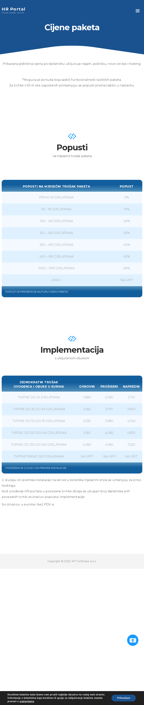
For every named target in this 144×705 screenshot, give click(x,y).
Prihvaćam (123, 698)
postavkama (27, 701)
